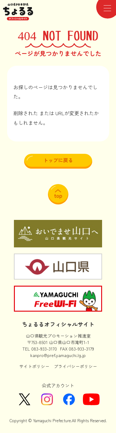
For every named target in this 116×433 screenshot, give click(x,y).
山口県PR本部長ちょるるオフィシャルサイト (18, 11)
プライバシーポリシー (75, 366)
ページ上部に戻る (58, 194)
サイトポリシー (34, 366)
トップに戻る (58, 160)
